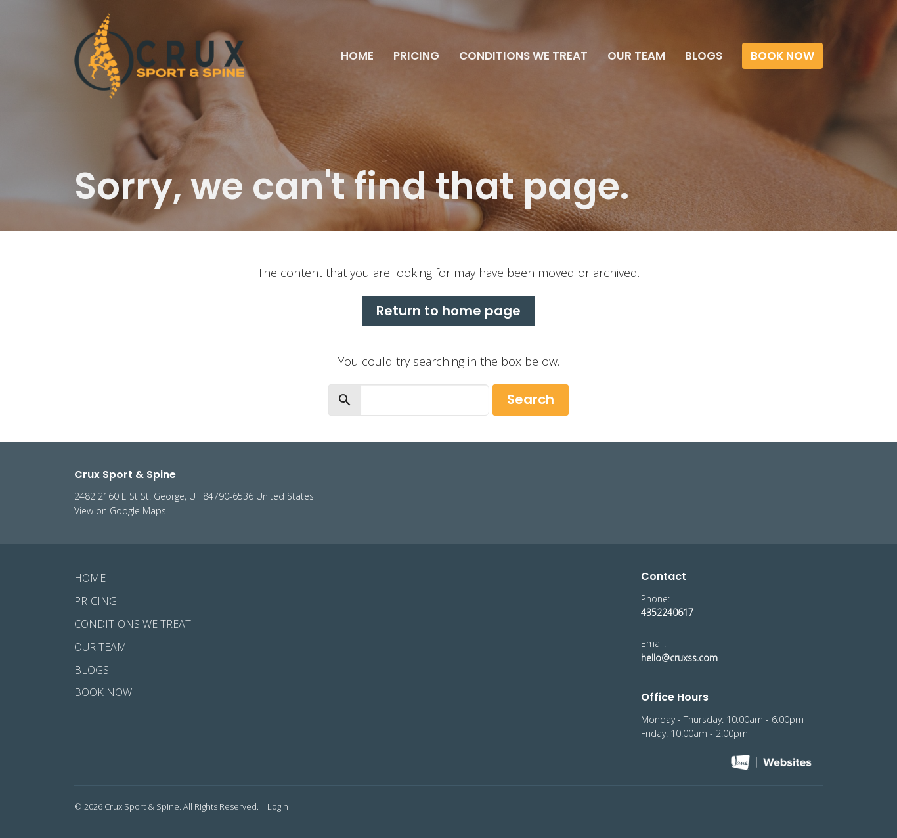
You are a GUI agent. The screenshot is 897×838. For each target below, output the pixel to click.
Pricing (416, 56)
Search (530, 399)
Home (357, 56)
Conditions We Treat (523, 56)
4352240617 (667, 612)
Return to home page (448, 310)
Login (277, 806)
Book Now (782, 56)
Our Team (636, 56)
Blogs (703, 56)
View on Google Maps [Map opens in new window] (120, 510)
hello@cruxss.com (679, 657)
